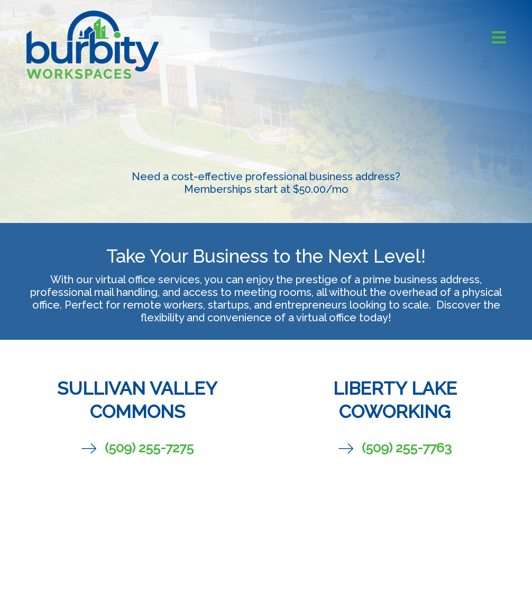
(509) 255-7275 (149, 447)
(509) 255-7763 (407, 447)
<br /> (266, 506)
